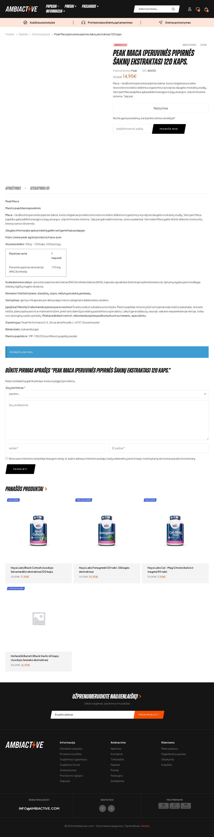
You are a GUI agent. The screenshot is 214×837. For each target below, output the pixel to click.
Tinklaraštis (117, 759)
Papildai (23, 34)
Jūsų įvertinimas (15, 387)
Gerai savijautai (41, 34)
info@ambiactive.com (39, 808)
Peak (134, 70)
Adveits (145, 825)
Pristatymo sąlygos (71, 775)
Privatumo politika (71, 754)
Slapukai (65, 781)
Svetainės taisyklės (71, 748)
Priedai (115, 770)
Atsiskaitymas (68, 770)
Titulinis (9, 34)
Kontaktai (117, 754)
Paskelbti (20, 469)
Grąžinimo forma (70, 764)
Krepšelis (166, 764)
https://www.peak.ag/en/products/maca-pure (33, 237)
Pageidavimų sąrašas (173, 754)
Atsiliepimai (117, 781)
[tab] (17, 188)
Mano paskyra (169, 748)
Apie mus (116, 748)
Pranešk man (169, 129)
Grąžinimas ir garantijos (73, 759)
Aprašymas (13, 188)
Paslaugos (117, 775)
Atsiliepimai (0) (39, 188)
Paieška (174, 9)
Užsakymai (167, 759)
